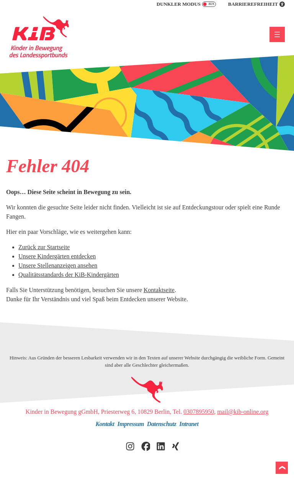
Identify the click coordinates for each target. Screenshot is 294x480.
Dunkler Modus (186, 4)
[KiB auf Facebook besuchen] (145, 445)
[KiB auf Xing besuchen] (176, 445)
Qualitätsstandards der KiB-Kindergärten (68, 274)
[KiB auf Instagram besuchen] (130, 445)
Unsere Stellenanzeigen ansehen (57, 265)
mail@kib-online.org (242, 411)
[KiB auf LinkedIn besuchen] (161, 445)
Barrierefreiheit (256, 4)
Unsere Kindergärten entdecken (57, 256)
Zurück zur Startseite (44, 247)
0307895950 (198, 411)
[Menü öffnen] (277, 34)
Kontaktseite (159, 290)
